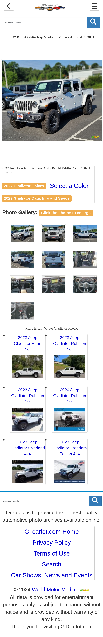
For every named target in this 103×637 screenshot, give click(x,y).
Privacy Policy (51, 542)
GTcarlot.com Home (51, 531)
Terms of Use (52, 553)
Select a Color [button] (70, 185)
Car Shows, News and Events (51, 575)
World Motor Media (53, 589)
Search (51, 564)
